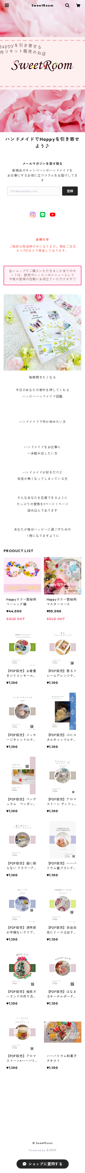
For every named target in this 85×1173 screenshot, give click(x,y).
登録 (70, 191)
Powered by (42, 1150)
